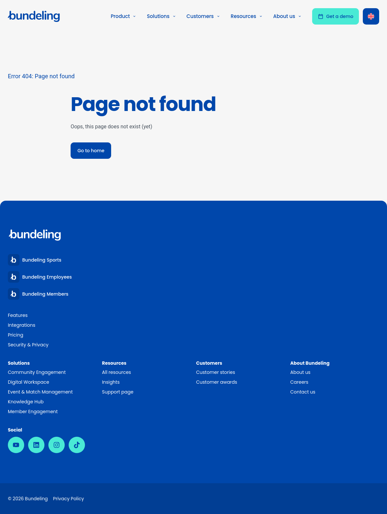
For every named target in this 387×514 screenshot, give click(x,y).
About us (300, 372)
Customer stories (215, 372)
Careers (299, 382)
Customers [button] (203, 16)
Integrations (21, 325)
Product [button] (124, 16)
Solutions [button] (161, 16)
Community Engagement (37, 372)
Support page (117, 392)
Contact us (302, 392)
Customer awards (216, 382)
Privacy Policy (68, 498)
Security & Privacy (28, 344)
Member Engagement (33, 411)
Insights (111, 382)
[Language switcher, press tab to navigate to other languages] (371, 16)
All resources (116, 372)
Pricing (15, 335)
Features (17, 315)
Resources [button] (247, 16)
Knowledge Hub (25, 401)
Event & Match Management (40, 392)
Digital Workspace (28, 382)
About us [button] (287, 16)
